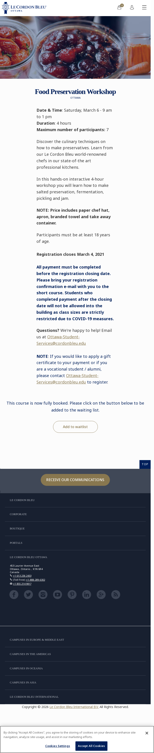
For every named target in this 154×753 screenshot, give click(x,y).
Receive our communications (75, 479)
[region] (77, 739)
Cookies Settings (57, 746)
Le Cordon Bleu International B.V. (74, 707)
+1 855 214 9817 (22, 583)
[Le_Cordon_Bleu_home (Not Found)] (25, 8)
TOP (145, 464)
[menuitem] (119, 8)
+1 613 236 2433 (22, 575)
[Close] (147, 733)
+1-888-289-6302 (35, 579)
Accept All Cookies (91, 746)
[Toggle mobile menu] (144, 8)
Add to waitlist (75, 426)
